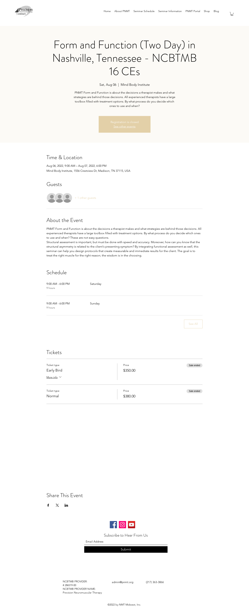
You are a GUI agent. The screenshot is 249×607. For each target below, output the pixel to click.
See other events (124, 126)
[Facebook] (113, 524)
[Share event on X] (57, 505)
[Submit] (126, 549)
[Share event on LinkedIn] (66, 505)
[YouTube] (131, 524)
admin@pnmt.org (122, 582)
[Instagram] (122, 524)
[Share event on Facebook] (48, 505)
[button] (232, 14)
